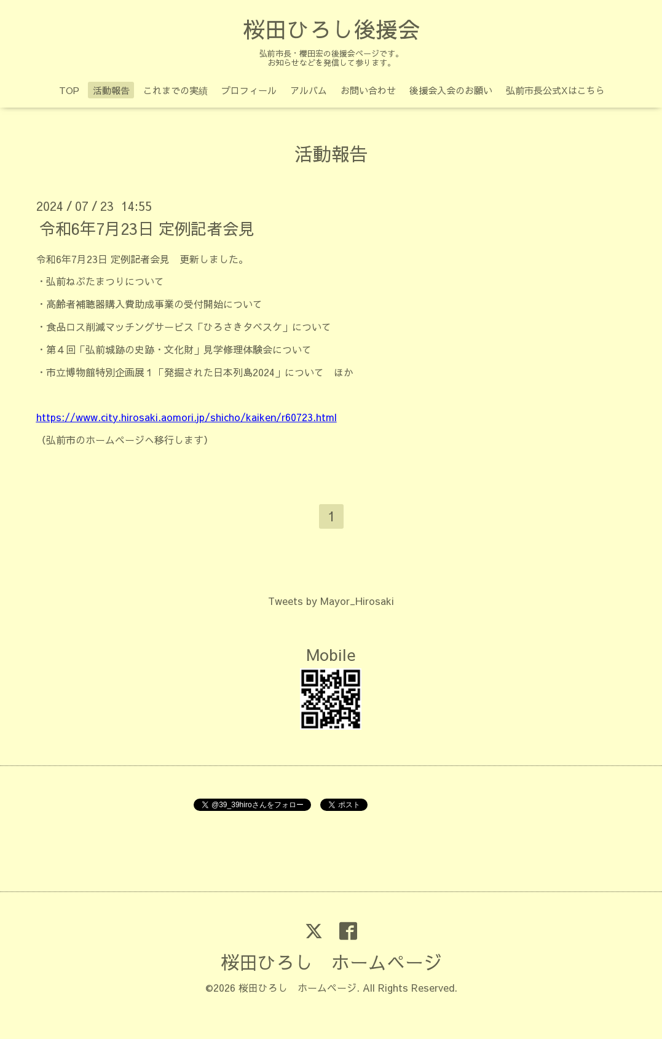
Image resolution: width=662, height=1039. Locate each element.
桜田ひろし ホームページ (331, 961)
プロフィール (249, 90)
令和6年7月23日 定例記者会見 (146, 227)
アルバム (308, 90)
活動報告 (111, 90)
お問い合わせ (368, 90)
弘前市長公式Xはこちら (555, 90)
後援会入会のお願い (450, 90)
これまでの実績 (175, 90)
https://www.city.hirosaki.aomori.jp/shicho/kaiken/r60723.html (186, 417)
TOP (69, 90)
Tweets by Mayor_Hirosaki (331, 600)
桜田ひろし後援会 (331, 29)
